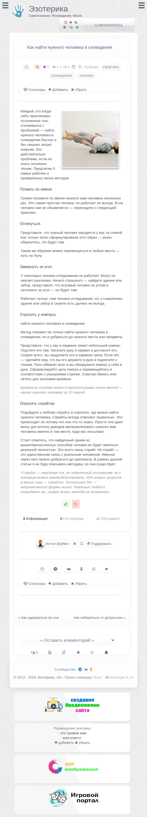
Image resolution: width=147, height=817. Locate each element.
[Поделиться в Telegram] (55, 569)
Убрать (79, 90)
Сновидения (61, 75)
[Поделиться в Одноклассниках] (81, 569)
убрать (82, 742)
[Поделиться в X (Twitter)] (106, 569)
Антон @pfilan (53, 543)
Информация (35, 518)
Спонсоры (34, 90)
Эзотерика (48, 8)
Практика (111, 67)
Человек (86, 75)
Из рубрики (71, 518)
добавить (64, 742)
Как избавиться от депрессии (101, 617)
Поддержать (99, 544)
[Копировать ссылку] (42, 569)
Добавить (58, 90)
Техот (97, 677)
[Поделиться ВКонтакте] (69, 569)
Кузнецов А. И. (121, 677)
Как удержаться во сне (37, 617)
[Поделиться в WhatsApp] (94, 569)
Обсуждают (108, 518)
